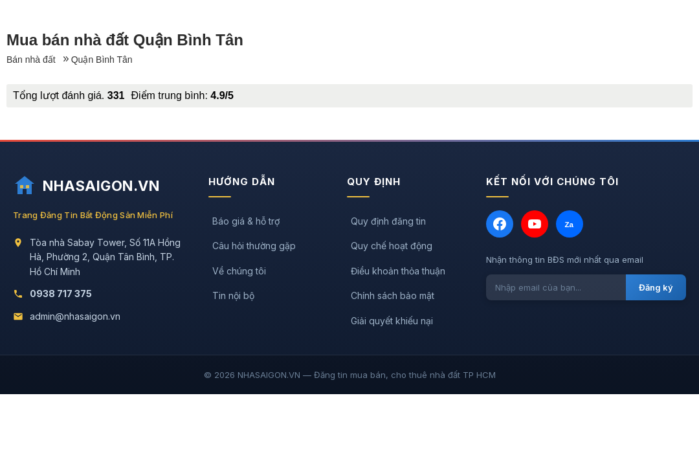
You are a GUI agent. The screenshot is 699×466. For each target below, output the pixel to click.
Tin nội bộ (233, 295)
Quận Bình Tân (102, 59)
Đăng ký (656, 287)
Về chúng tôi (239, 270)
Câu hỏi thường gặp (254, 245)
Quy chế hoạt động (391, 245)
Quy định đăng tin (388, 221)
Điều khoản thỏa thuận (398, 270)
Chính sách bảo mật (392, 295)
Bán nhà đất (31, 59)
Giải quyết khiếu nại (392, 320)
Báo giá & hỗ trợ (246, 221)
